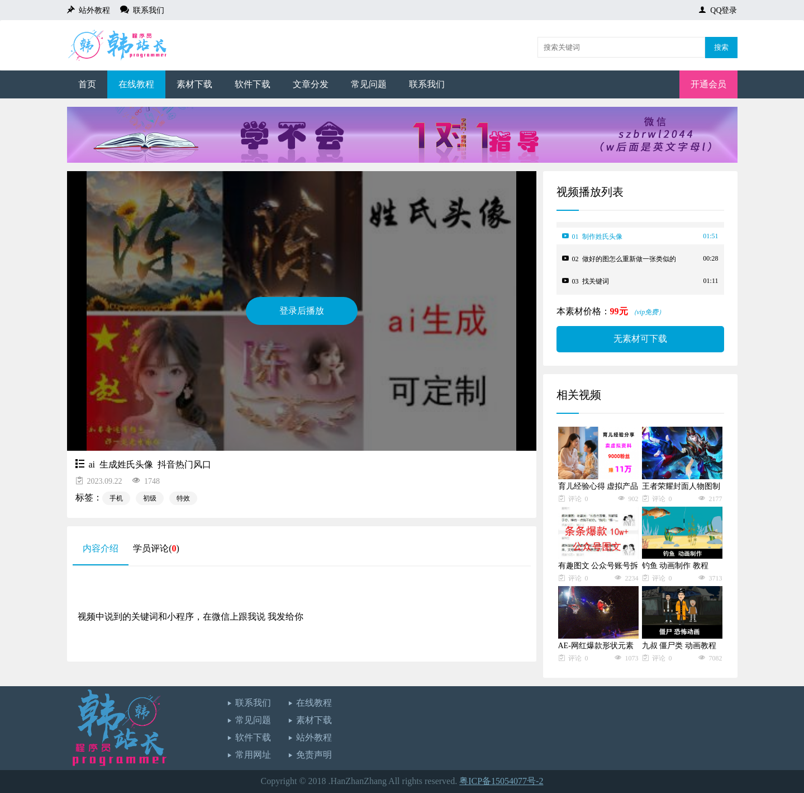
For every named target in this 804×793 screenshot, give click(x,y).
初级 (149, 498)
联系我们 (146, 9)
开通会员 (708, 84)
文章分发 (311, 84)
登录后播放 (301, 310)
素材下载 (194, 84)
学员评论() (156, 548)
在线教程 (136, 84)
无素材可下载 (640, 338)
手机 (116, 498)
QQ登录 (721, 9)
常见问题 (369, 84)
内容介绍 (100, 548)
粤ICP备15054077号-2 (501, 781)
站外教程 (92, 9)
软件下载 (252, 84)
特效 (183, 498)
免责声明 (314, 754)
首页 (87, 84)
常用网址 (253, 754)
